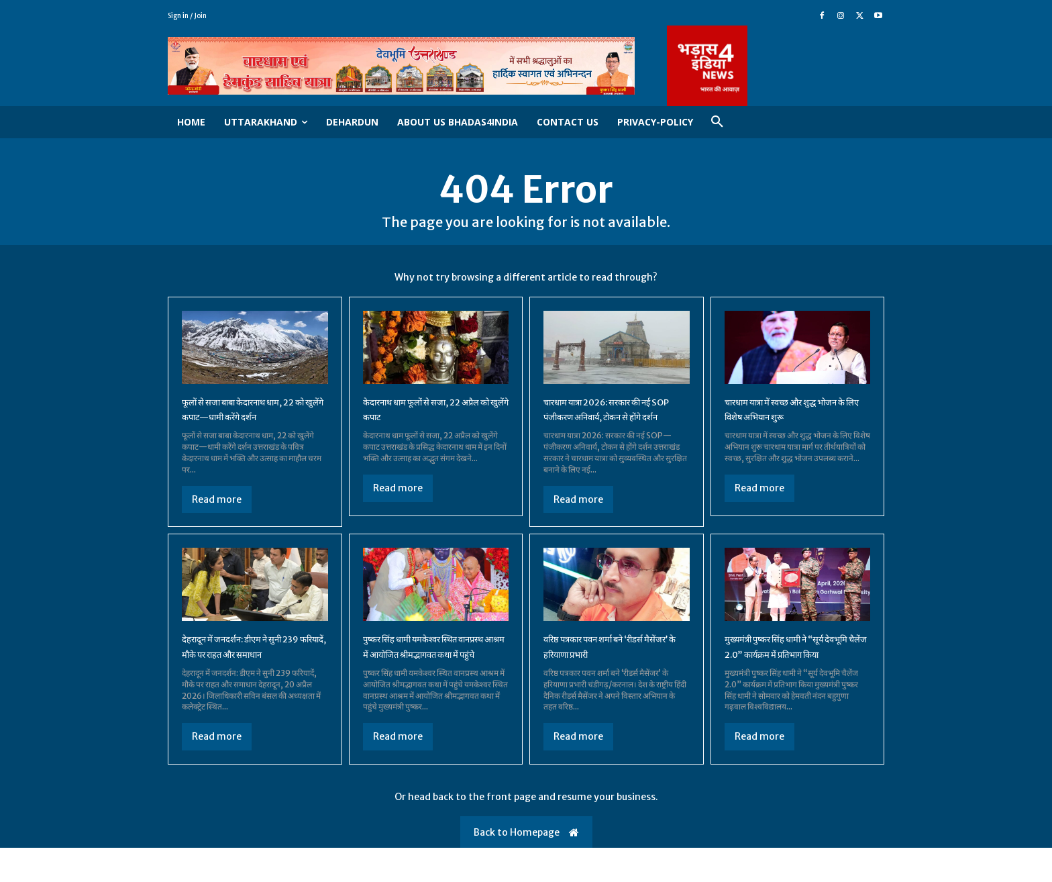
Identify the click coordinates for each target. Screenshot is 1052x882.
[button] (717, 122)
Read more (217, 503)
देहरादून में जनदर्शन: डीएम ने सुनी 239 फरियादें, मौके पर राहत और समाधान (246, 672)
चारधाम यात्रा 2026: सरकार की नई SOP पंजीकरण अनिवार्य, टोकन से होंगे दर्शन (612, 420)
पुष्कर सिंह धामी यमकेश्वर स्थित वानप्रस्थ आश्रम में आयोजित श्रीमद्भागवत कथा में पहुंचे (423, 672)
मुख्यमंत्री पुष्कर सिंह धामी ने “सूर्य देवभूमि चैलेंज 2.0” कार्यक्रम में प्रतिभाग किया (788, 672)
